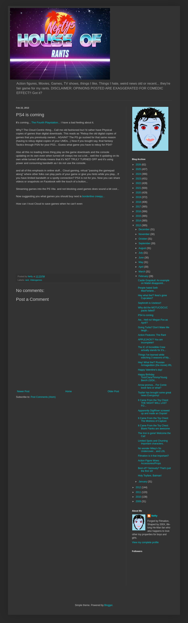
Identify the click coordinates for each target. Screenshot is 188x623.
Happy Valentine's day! (150, 369)
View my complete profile (145, 542)
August (143, 248)
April (141, 266)
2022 (139, 183)
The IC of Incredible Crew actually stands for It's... (152, 348)
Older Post (113, 391)
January (143, 481)
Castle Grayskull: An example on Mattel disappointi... (153, 282)
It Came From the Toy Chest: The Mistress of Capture (153, 419)
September (145, 243)
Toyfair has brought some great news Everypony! (154, 394)
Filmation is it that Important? (153, 455)
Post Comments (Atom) (43, 397)
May (141, 262)
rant (27, 280)
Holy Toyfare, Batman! (150, 475)
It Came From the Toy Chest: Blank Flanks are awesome (154, 427)
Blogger (108, 605)
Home (68, 391)
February (144, 276)
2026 (139, 164)
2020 (139, 192)
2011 (139, 492)
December (144, 229)
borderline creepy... (93, 196)
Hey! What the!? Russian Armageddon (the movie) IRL (155, 364)
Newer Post (23, 391)
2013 (139, 225)
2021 (139, 188)
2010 (139, 496)
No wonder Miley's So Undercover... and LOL (151, 450)
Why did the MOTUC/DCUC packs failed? (153, 309)
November (144, 234)
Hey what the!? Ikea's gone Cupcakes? (152, 297)
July (141, 252)
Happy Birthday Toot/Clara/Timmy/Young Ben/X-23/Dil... (152, 377)
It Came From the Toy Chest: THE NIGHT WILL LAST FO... (153, 403)
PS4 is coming (145, 315)
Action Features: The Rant (152, 335)
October (143, 238)
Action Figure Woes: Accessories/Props (149, 462)
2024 (139, 174)
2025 (139, 169)
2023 (139, 178)
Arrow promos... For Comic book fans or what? (152, 386)
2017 (139, 206)
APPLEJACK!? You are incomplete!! (150, 341)
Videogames (36, 280)
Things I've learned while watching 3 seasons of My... (154, 356)
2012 (139, 487)
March (142, 271)
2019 (139, 197)
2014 (139, 220)
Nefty (154, 515)
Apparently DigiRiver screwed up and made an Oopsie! (153, 412)
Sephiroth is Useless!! (149, 303)
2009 (139, 501)
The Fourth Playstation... (46, 122)
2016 (139, 211)
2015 (139, 216)
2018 (139, 202)
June (141, 257)
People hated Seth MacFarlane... (148, 289)
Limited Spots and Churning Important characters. (153, 442)
